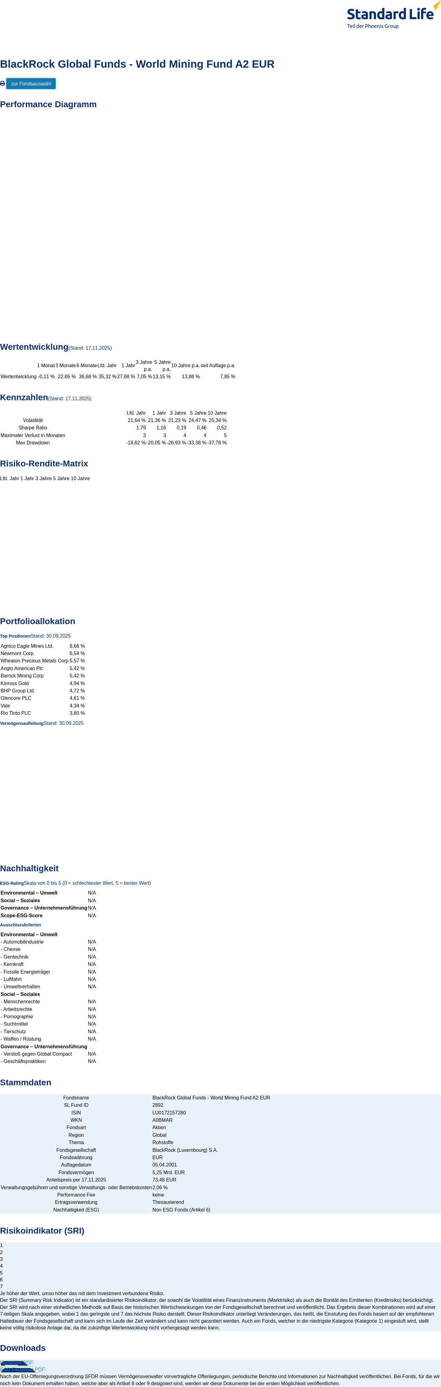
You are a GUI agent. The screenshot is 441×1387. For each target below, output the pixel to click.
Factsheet (16, 1363)
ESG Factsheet (22, 1369)
